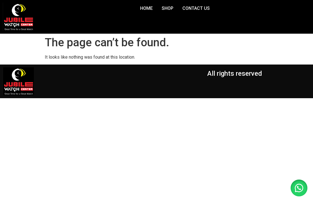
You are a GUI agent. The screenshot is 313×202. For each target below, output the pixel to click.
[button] (299, 188)
